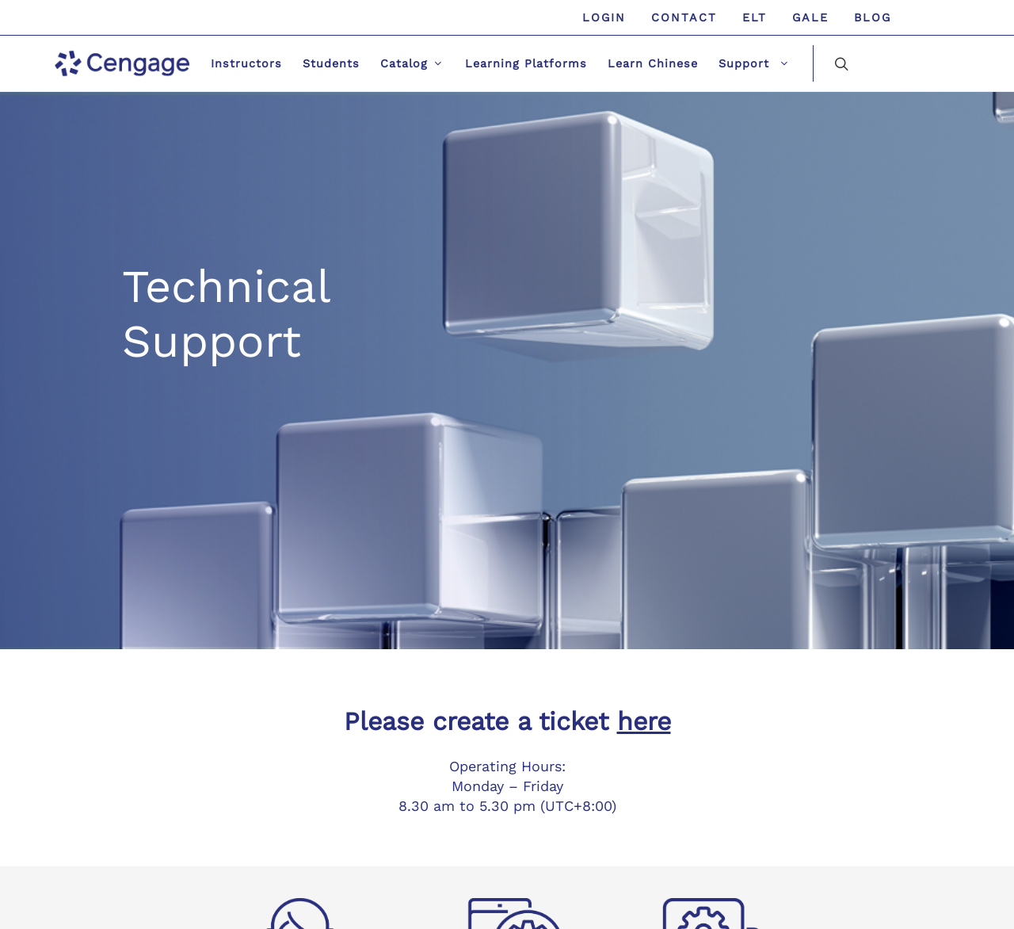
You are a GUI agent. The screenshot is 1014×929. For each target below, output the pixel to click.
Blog (872, 17)
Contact (684, 17)
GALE (810, 17)
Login (604, 17)
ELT (754, 17)
